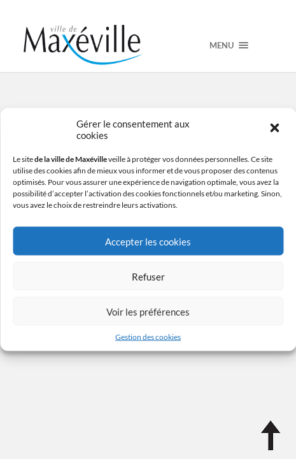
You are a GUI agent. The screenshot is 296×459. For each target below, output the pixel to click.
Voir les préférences (148, 311)
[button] (275, 129)
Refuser (148, 276)
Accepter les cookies (148, 241)
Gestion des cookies (148, 337)
